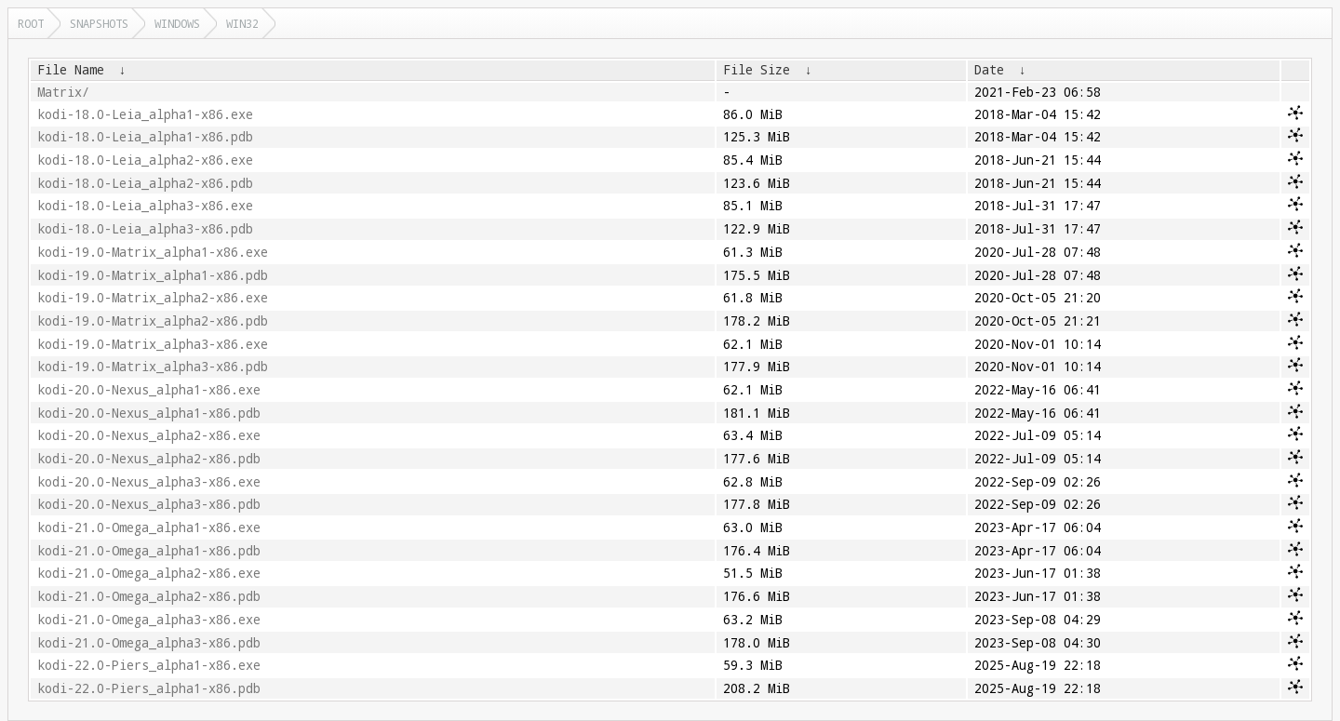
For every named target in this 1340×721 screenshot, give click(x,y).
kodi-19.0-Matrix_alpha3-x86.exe (152, 344)
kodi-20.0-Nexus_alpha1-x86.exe (149, 389)
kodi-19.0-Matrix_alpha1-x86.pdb (152, 275)
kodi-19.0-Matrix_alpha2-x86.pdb (152, 321)
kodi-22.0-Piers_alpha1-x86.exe (149, 665)
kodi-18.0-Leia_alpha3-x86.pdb (145, 228)
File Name (70, 69)
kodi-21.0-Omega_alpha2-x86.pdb (149, 596)
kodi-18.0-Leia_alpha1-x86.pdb (145, 136)
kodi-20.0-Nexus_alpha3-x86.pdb (149, 504)
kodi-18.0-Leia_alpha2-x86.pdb (145, 183)
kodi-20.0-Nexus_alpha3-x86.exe (149, 482)
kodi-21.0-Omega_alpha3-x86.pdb (149, 642)
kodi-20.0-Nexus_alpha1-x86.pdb (149, 413)
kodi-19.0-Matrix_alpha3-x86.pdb (152, 366)
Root (31, 23)
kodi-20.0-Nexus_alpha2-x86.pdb (149, 458)
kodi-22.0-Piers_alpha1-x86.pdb (149, 688)
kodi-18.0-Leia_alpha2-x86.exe (145, 160)
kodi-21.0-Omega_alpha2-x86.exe (149, 573)
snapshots (99, 23)
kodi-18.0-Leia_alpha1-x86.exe (145, 114)
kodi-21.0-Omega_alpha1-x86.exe (149, 527)
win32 (242, 23)
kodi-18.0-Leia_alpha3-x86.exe (145, 205)
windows (177, 23)
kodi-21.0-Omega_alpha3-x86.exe (149, 619)
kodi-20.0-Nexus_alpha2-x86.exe (149, 435)
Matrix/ (63, 92)
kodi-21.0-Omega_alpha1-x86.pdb (149, 550)
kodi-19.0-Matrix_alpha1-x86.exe (152, 252)
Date (989, 69)
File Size (756, 69)
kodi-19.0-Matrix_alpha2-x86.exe (152, 297)
